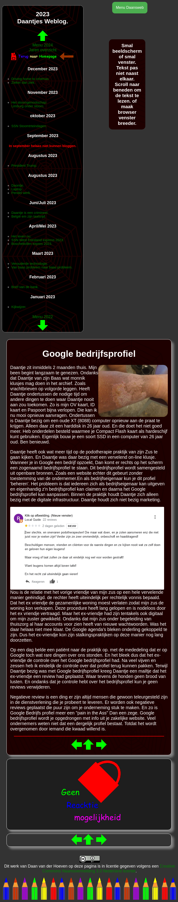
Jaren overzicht (42, 50)
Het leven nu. (21, 236)
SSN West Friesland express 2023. (37, 240)
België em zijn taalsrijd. (28, 216)
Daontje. (17, 185)
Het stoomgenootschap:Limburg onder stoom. (29, 104)
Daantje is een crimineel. (29, 213)
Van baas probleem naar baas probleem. (41, 267)
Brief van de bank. (25, 287)
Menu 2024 (42, 42)
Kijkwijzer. (18, 307)
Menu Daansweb (130, 7)
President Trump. (24, 165)
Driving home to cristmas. (30, 79)
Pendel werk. (21, 193)
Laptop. (17, 189)
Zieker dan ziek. (23, 82)
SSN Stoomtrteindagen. (29, 126)
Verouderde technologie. (29, 263)
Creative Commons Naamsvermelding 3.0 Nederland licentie (108, 868)
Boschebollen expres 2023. (31, 244)
